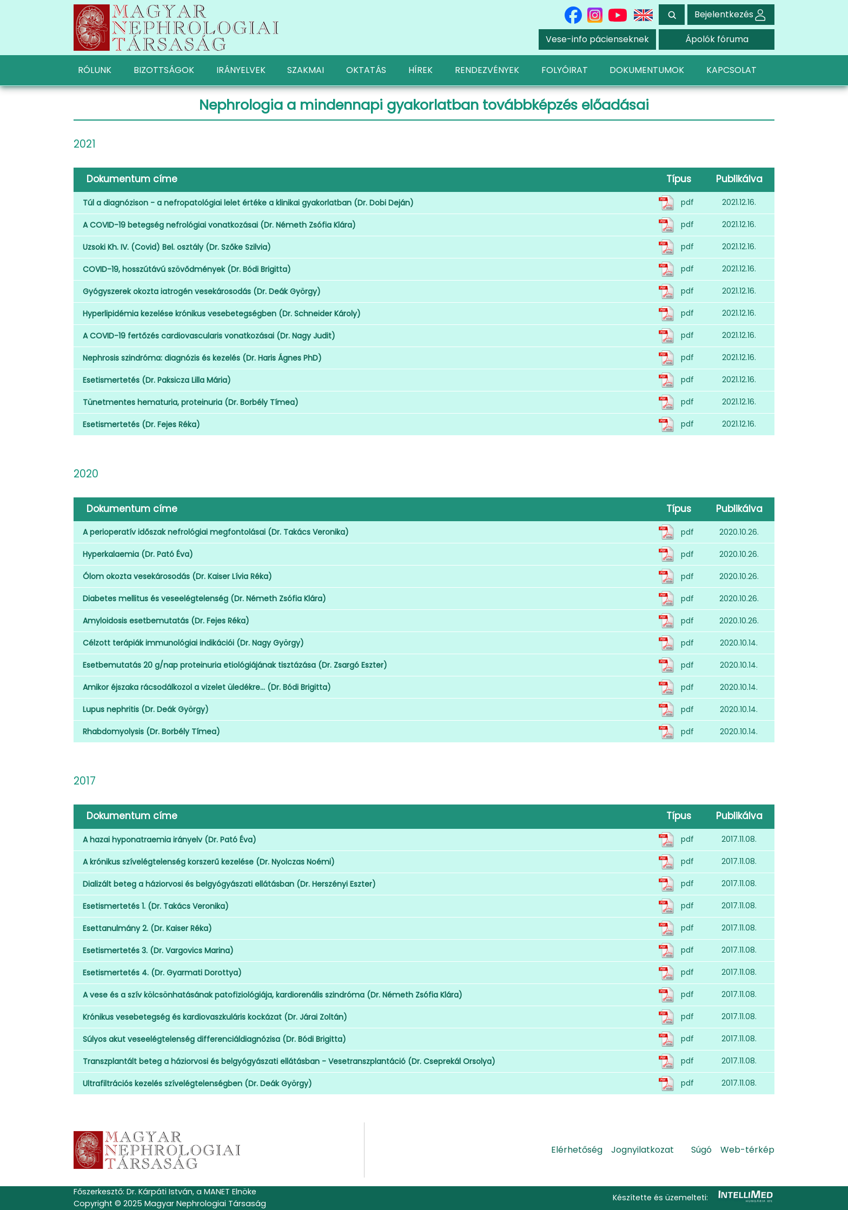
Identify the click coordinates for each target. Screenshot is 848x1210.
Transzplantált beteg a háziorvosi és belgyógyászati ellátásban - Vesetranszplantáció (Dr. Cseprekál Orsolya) (289, 1061)
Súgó (701, 1149)
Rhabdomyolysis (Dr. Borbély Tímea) (151, 731)
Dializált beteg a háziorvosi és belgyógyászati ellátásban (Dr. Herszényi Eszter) (229, 884)
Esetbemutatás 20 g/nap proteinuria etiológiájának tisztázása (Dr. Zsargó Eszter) (235, 665)
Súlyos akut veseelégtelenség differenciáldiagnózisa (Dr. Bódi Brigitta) (214, 1039)
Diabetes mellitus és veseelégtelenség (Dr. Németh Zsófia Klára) (204, 598)
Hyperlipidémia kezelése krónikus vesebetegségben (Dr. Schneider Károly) (222, 313)
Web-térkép (747, 1149)
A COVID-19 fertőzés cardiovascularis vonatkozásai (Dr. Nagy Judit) (209, 335)
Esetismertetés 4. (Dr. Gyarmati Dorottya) (162, 972)
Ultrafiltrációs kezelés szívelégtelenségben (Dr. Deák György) (197, 1083)
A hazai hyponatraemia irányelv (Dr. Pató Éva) (169, 839)
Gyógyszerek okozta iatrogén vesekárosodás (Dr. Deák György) (202, 291)
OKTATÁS (366, 70)
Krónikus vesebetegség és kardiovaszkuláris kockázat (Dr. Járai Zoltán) (215, 1017)
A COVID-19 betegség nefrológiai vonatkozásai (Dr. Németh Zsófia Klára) (219, 225)
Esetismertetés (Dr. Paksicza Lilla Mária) (157, 380)
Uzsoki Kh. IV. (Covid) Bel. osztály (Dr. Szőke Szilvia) (177, 247)
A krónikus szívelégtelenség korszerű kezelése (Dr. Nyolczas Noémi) (209, 861)
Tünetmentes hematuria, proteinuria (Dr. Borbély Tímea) (191, 402)
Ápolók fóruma (716, 39)
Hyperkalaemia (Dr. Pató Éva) (138, 554)
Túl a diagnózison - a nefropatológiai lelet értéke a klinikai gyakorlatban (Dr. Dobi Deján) (248, 202)
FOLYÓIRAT (564, 70)
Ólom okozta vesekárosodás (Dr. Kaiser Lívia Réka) (177, 576)
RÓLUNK (94, 70)
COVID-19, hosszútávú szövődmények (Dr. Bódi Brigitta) (187, 269)
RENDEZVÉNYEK (487, 70)
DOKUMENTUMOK (647, 70)
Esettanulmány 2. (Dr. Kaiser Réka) (147, 928)
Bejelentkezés (730, 14)
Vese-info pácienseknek (597, 39)
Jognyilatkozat (642, 1149)
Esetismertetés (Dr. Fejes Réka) (141, 424)
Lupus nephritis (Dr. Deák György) (146, 709)
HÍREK (420, 70)
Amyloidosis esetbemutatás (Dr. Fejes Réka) (166, 620)
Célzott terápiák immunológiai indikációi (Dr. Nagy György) (193, 642)
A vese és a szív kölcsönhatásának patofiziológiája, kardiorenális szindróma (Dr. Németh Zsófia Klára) (272, 994)
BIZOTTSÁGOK (164, 70)
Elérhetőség (576, 1149)
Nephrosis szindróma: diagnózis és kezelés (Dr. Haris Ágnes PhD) (202, 358)
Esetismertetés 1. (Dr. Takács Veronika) (156, 906)
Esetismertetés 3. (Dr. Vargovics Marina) (158, 950)
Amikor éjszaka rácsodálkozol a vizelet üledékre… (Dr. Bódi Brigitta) (207, 687)
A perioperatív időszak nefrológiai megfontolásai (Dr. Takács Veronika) (216, 532)
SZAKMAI (305, 70)
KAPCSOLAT (731, 70)
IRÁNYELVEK (241, 70)
